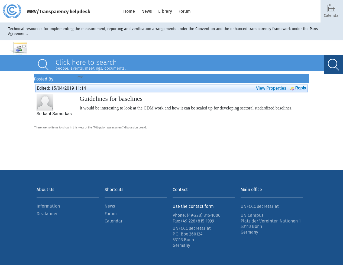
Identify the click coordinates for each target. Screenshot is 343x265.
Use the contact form (193, 206)
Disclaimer (47, 213)
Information (48, 206)
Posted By (43, 79)
